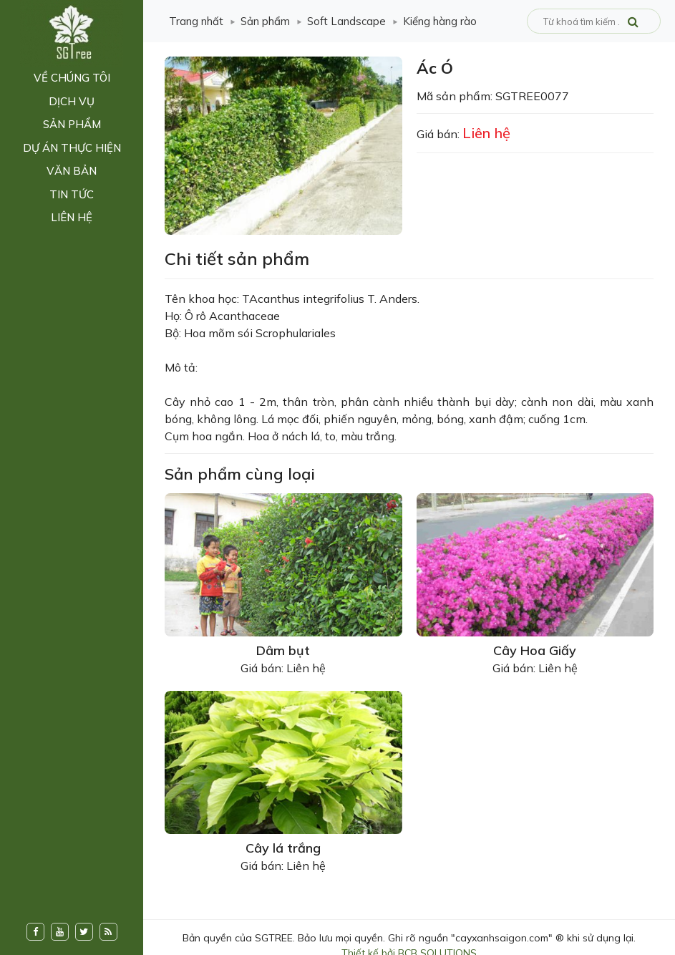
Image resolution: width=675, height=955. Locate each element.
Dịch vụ (71, 101)
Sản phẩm (72, 124)
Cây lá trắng (283, 848)
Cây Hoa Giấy (534, 650)
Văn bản (72, 171)
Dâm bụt (283, 650)
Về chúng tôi (72, 77)
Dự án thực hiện (72, 148)
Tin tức (71, 194)
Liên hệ (71, 217)
